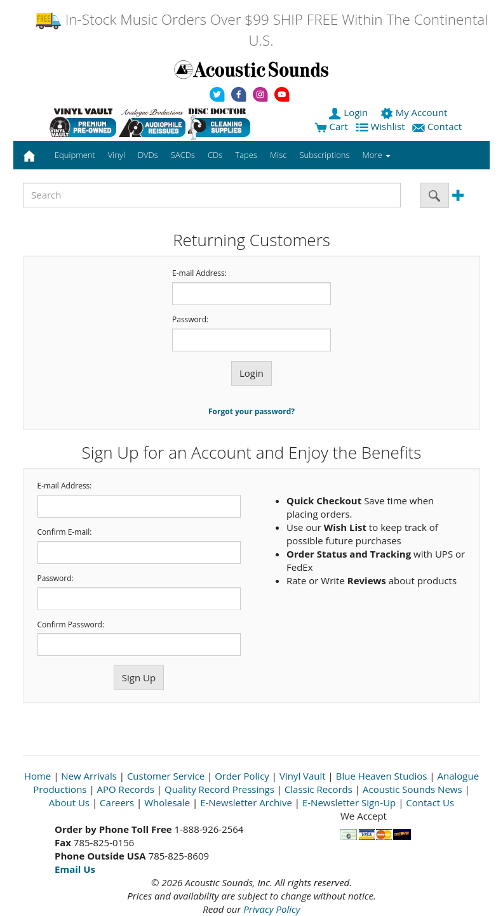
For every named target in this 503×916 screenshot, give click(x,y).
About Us (69, 802)
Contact (438, 126)
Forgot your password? (251, 411)
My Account (415, 112)
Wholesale (167, 802)
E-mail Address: (199, 273)
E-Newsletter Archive (246, 802)
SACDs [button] (183, 154)
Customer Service (166, 775)
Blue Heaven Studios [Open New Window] (381, 775)
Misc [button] (278, 154)
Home (37, 775)
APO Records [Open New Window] (125, 789)
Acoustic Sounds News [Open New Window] (412, 789)
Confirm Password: (71, 625)
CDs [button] (215, 154)
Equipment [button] (75, 154)
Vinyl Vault (302, 775)
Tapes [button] (246, 154)
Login (349, 112)
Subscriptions (324, 154)
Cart (331, 126)
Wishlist (382, 126)
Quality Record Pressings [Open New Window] (219, 789)
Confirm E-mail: (64, 532)
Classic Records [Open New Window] (318, 789)
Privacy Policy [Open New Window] (271, 909)
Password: (190, 320)
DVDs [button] (148, 154)
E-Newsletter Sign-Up (349, 802)
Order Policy (242, 775)
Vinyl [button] (116, 154)
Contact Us (430, 802)
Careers (117, 802)
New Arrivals (89, 775)
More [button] (377, 154)
